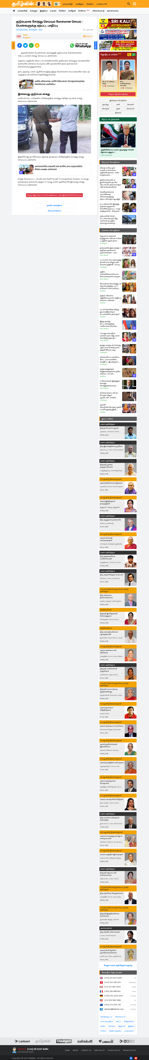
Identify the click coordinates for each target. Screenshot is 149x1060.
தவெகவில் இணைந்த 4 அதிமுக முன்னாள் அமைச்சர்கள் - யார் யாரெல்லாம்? (110, 250)
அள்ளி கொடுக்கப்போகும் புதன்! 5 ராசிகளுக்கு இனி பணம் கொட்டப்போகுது (110, 407)
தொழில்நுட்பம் (106, 1017)
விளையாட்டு (100, 11)
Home (67, 1050)
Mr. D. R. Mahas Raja (108, 83)
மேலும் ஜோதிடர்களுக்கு (118, 94)
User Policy (99, 1050)
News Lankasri (104, 255)
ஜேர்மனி (121, 1026)
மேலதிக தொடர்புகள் (112, 972)
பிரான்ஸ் (111, 1026)
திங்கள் (118, 113)
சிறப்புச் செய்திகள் (111, 162)
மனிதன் (79, 4)
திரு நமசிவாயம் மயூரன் (109, 428)
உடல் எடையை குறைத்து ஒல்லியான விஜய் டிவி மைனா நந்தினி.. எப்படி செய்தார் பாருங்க (110, 262)
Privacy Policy (129, 1050)
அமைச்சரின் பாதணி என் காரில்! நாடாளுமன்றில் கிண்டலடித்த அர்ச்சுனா (58, 168)
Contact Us (86, 1050)
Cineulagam (103, 243)
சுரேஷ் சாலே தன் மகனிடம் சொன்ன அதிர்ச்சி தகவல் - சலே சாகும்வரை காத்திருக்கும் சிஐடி (109, 171)
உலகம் (54, 11)
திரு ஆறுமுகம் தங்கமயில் (110, 520)
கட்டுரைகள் (129, 1031)
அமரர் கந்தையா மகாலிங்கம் (111, 726)
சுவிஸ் (102, 1026)
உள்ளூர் (34, 11)
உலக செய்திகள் (106, 1022)
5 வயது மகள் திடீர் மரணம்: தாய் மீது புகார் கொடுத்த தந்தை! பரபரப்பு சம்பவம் (109, 335)
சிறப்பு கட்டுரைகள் (110, 119)
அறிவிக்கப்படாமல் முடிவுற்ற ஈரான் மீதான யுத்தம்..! (117, 151)
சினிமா (90, 4)
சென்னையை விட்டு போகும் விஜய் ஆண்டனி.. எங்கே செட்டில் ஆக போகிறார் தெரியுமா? (110, 395)
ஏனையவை (115, 11)
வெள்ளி (130, 105)
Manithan (103, 291)
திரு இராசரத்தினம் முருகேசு (111, 446)
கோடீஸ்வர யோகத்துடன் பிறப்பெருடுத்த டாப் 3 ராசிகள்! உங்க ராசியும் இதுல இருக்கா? (110, 286)
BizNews (86, 10)
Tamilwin (32, 1058)
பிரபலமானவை (54, 211)
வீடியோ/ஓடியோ (115, 1031)
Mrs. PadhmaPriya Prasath (125, 84)
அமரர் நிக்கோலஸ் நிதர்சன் (111, 483)
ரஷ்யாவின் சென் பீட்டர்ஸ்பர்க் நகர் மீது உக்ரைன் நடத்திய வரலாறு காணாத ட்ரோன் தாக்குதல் (109, 219)
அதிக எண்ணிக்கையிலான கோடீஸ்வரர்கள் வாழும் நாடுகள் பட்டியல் (110, 274)
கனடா (118, 1022)
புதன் (118, 109)
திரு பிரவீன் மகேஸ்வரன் (110, 932)
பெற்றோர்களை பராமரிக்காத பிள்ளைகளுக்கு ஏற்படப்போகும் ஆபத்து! (110, 195)
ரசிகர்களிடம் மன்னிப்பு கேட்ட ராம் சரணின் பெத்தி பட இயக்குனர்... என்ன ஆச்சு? (109, 359)
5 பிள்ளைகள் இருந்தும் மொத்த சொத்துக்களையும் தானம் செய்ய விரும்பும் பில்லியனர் (110, 383)
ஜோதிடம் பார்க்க (110, 54)
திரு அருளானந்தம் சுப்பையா (111, 575)
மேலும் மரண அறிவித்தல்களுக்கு (118, 965)
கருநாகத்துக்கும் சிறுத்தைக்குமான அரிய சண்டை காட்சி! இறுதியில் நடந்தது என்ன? (110, 371)
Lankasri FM (102, 4)
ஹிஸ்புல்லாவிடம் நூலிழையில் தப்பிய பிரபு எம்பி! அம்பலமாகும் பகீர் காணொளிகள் (110, 183)
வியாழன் (105, 109)
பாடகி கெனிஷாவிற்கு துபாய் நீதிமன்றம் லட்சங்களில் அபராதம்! (109, 311)
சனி (118, 105)
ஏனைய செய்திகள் (111, 230)
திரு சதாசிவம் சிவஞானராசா (111, 893)
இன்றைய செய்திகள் (118, 101)
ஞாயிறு (105, 105)
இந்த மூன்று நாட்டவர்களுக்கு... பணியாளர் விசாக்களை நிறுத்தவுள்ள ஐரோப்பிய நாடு (110, 323)
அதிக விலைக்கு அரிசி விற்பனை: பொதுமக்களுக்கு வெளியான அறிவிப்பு (59, 82)
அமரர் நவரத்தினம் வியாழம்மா (112, 763)
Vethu (25, 35)
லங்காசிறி (67, 4)
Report (87, 36)
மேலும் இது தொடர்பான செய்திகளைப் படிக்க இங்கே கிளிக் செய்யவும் (54, 195)
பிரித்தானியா (129, 1022)
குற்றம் (27, 38)
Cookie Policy (114, 1050)
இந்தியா (44, 11)
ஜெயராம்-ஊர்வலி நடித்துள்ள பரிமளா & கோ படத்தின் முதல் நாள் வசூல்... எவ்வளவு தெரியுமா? (110, 238)
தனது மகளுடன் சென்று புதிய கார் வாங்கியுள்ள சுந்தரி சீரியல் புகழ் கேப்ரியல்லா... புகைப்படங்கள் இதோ (110, 347)
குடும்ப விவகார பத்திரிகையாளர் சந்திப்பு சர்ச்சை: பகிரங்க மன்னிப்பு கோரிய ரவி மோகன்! (110, 298)
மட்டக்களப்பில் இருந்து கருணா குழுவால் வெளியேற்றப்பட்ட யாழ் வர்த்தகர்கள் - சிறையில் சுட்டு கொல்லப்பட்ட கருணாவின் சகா (110, 207)
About (75, 1050)
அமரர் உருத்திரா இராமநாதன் (111, 855)
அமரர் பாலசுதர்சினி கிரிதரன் (111, 799)
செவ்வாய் (131, 109)
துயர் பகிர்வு (107, 419)
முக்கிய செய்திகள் (54, 206)
